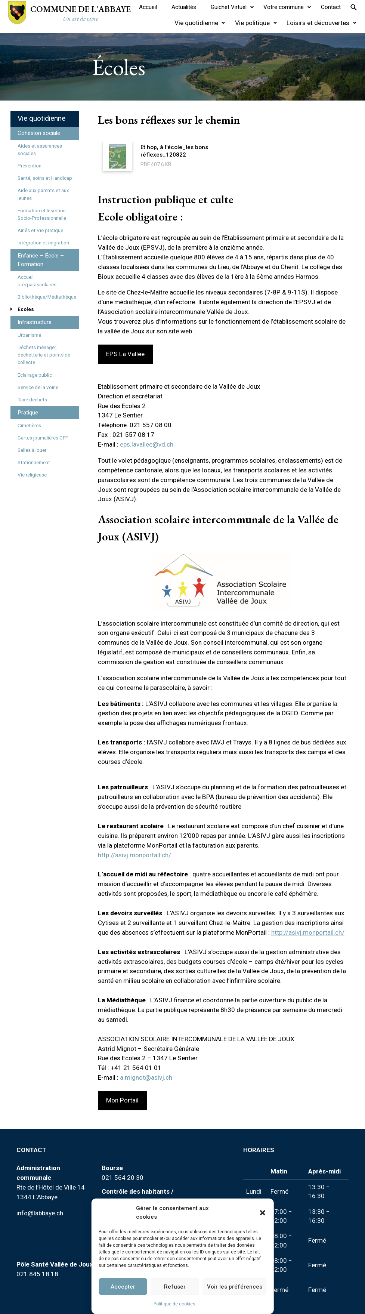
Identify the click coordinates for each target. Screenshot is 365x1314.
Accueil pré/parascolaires (37, 280)
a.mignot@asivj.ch (146, 1077)
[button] (262, 1212)
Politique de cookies (174, 1304)
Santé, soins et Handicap (45, 178)
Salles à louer (32, 450)
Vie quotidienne (41, 118)
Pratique (28, 412)
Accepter (123, 1286)
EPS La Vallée (125, 354)
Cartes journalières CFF (43, 438)
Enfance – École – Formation (41, 260)
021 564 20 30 (122, 1177)
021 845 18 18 (37, 1274)
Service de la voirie (38, 387)
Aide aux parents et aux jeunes (43, 194)
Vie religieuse (32, 475)
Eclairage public (35, 375)
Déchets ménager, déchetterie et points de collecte (44, 355)
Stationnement (34, 462)
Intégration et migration (43, 243)
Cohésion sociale (39, 133)
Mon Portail (122, 1100)
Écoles (26, 309)
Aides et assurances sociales (40, 149)
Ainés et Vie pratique (40, 230)
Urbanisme (29, 335)
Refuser (175, 1286)
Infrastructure (35, 322)
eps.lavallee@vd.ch (146, 444)
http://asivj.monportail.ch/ (134, 855)
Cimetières (29, 425)
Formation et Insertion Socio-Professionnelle (42, 214)
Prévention (29, 166)
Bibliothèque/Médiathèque (47, 297)
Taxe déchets (32, 399)
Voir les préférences (234, 1286)
